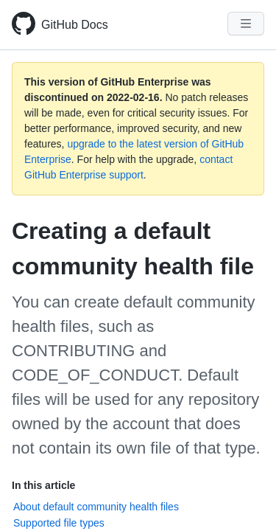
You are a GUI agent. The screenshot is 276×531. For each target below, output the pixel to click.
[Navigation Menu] (245, 23)
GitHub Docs (74, 24)
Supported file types (59, 523)
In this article (43, 485)
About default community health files (96, 507)
